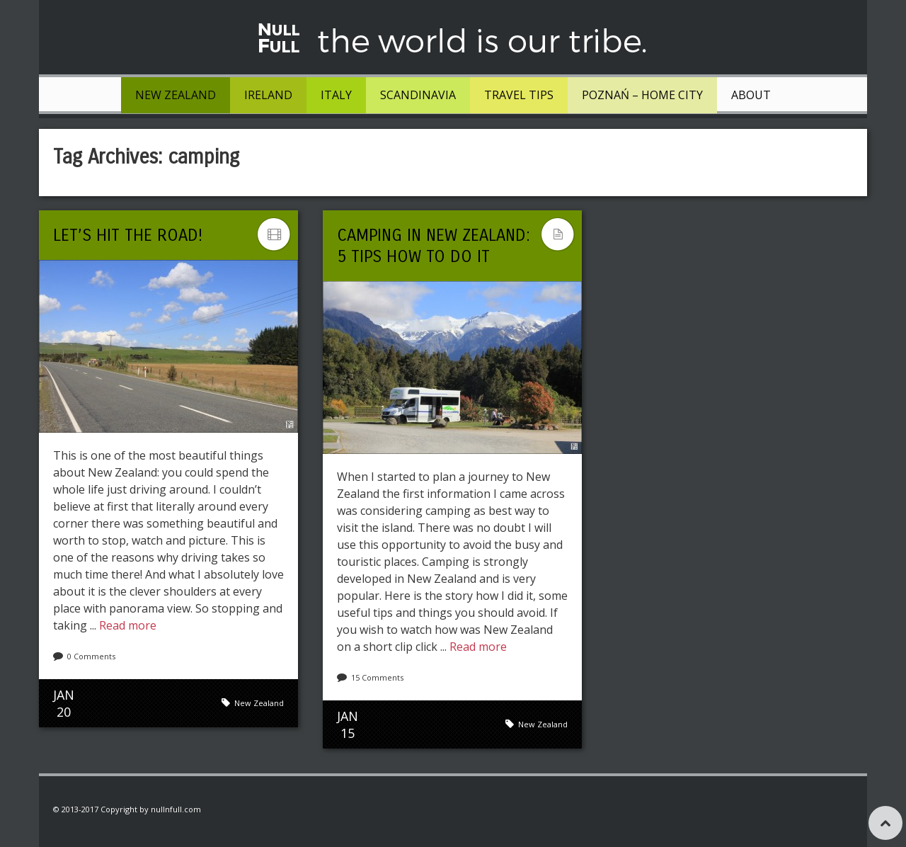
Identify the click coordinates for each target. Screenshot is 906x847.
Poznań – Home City (642, 95)
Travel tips (519, 95)
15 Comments (377, 677)
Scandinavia (418, 95)
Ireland (268, 95)
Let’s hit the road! (127, 235)
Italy (336, 95)
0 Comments (91, 656)
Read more (127, 625)
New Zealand (175, 95)
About (751, 95)
